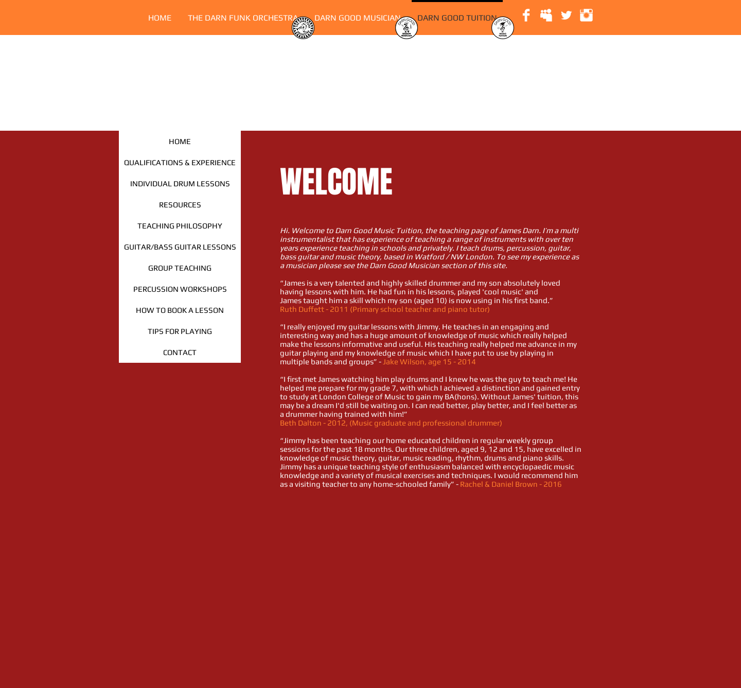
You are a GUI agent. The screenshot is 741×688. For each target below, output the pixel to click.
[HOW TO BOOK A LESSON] (180, 310)
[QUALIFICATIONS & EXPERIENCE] (180, 162)
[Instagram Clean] (586, 15)
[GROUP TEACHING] (180, 267)
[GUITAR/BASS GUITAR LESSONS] (180, 246)
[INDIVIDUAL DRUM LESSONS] (180, 183)
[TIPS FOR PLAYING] (180, 331)
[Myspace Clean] (546, 15)
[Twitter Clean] (566, 15)
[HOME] (180, 141)
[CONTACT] (180, 352)
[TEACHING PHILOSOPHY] (180, 225)
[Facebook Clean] (526, 15)
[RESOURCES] (180, 204)
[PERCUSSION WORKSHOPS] (180, 288)
